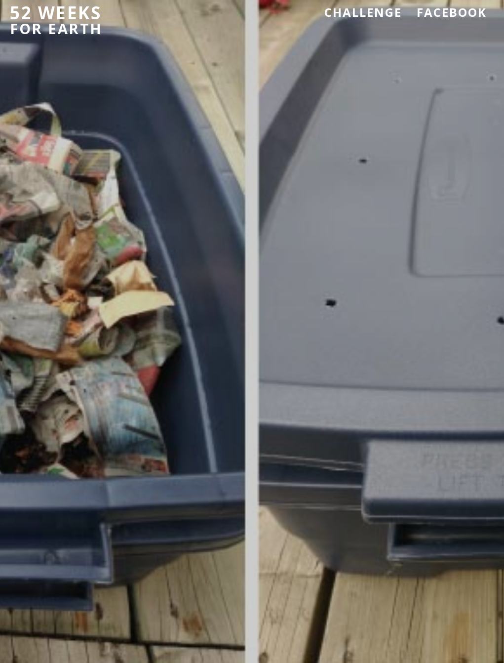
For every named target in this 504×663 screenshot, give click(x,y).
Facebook (452, 12)
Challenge (363, 12)
